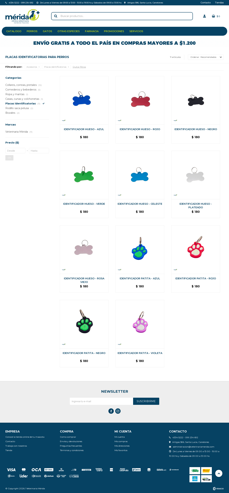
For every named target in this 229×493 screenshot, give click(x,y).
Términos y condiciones (72, 450)
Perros (32, 31)
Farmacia (92, 31)
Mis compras (121, 441)
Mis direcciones (122, 445)
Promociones (114, 31)
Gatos (47, 31)
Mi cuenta (119, 437)
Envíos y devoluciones (71, 441)
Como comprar (68, 437)
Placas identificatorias (55, 67)
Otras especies (68, 31)
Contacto (206, 2)
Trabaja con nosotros (16, 445)
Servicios (136, 31)
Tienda (8, 450)
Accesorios (31, 67)
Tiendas (219, 2)
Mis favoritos (120, 450)
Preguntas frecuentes (71, 445)
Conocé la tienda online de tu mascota (24, 437)
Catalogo (13, 31)
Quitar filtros (79, 67)
